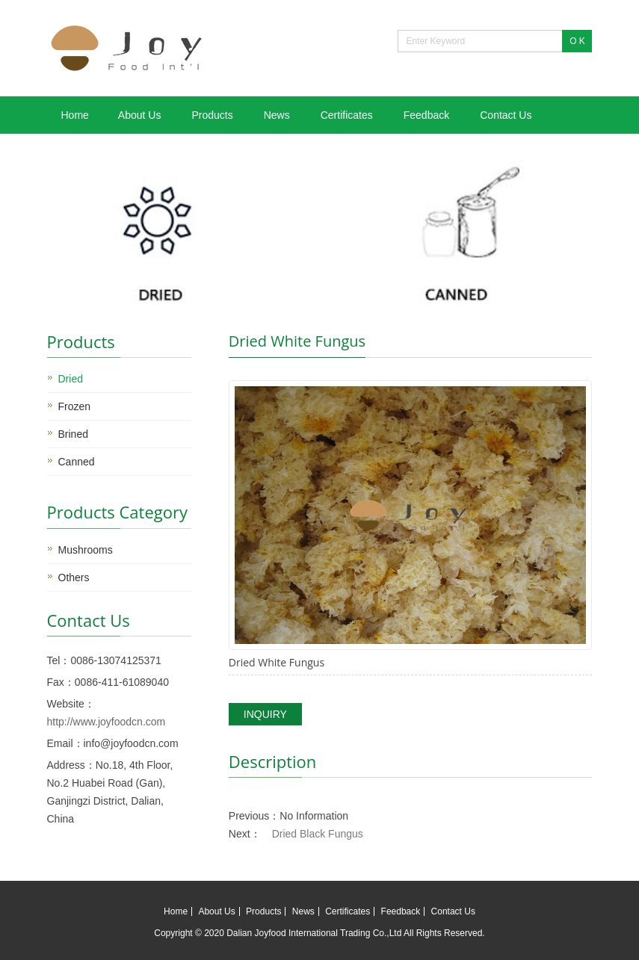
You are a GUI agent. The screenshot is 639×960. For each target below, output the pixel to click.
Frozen (74, 406)
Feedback (426, 115)
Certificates (347, 115)
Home (75, 115)
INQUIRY (265, 714)
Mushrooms (85, 550)
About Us (139, 115)
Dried (70, 379)
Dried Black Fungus (317, 834)
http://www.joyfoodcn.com (106, 722)
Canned (76, 462)
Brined (73, 434)
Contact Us (505, 115)
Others (74, 577)
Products (211, 115)
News (277, 115)
